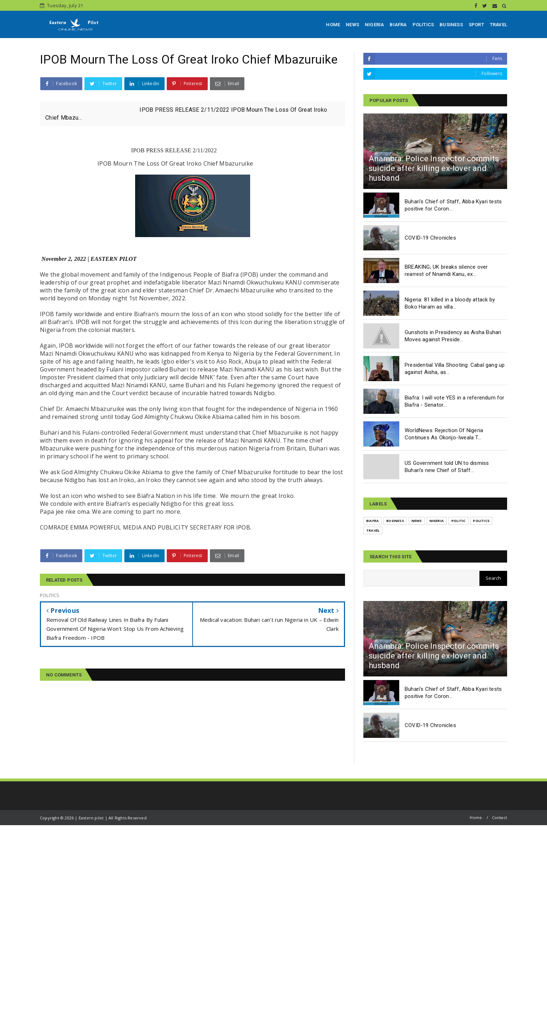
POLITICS (423, 24)
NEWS (352, 24)
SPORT (476, 24)
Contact (499, 817)
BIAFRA (398, 24)
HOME (333, 24)
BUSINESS (451, 24)
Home (476, 817)
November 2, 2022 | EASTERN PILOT (89, 259)
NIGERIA (374, 24)
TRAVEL (498, 24)
